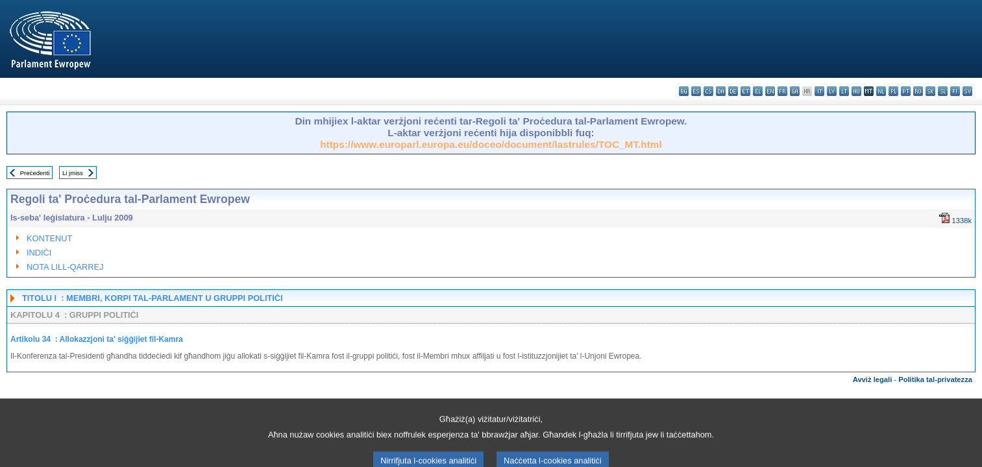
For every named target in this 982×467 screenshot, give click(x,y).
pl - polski (893, 91)
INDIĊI (39, 252)
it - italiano (819, 91)
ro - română (918, 91)
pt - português (906, 91)
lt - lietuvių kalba (844, 91)
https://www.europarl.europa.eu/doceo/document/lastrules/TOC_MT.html (491, 144)
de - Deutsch (733, 91)
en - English (770, 91)
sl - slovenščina (943, 91)
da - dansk (721, 91)
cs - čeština (708, 91)
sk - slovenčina (930, 91)
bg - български (684, 91)
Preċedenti (35, 172)
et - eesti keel (745, 91)
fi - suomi (955, 91)
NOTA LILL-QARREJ (65, 267)
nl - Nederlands (881, 91)
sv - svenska (967, 91)
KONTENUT (49, 238)
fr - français (782, 91)
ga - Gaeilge (795, 91)
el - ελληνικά (758, 91)
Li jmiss (72, 172)
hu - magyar (856, 91)
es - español (696, 91)
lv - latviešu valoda (832, 91)
